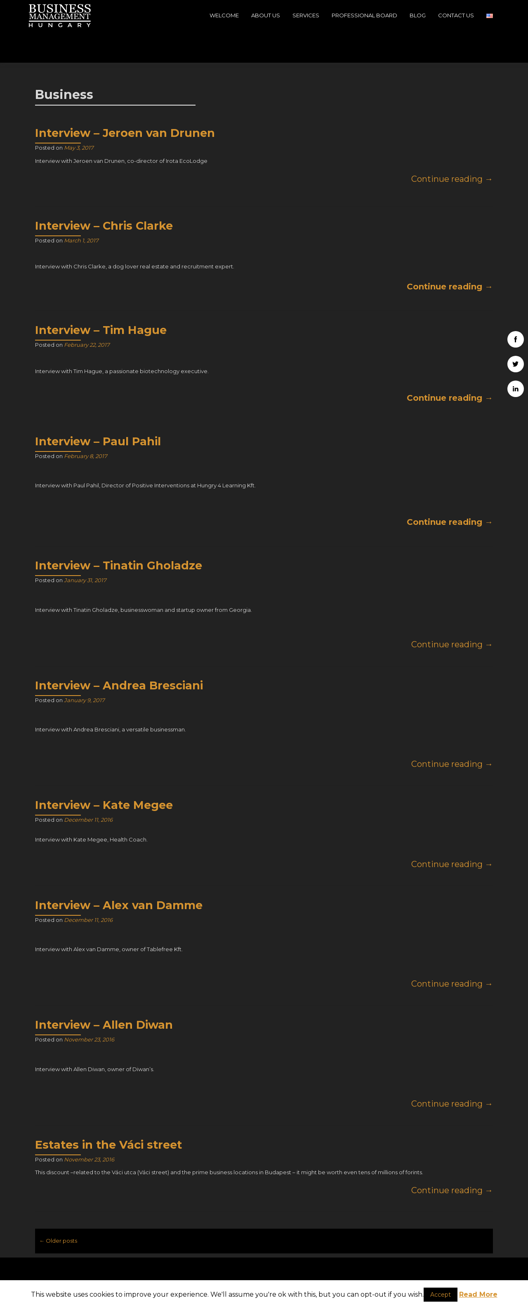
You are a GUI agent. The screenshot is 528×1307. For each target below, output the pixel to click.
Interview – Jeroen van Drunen (125, 101)
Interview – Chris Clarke (104, 194)
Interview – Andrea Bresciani (119, 654)
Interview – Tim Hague (101, 299)
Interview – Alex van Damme (119, 874)
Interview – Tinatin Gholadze (118, 534)
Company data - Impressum (421, 1275)
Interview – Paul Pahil (98, 410)
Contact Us (456, 15)
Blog (418, 15)
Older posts (58, 1209)
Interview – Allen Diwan (104, 993)
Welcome (224, 15)
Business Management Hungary (440, 1258)
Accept (440, 1294)
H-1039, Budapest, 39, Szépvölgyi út (107, 1272)
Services (305, 15)
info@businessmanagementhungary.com (264, 1272)
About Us (265, 15)
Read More (478, 1294)
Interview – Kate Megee (104, 773)
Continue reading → (452, 148)
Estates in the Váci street (108, 1113)
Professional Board (364, 15)
